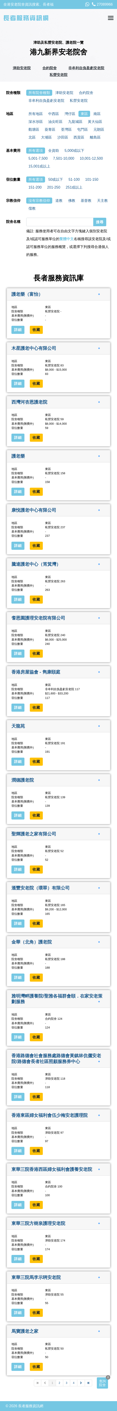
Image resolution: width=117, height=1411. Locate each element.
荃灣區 (66, 129)
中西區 (53, 114)
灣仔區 (70, 114)
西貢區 (79, 137)
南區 (97, 114)
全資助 (53, 150)
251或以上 (74, 187)
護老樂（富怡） (27, 294)
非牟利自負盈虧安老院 (86, 68)
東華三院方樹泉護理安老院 (38, 1223)
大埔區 (46, 137)
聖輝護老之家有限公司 (33, 833)
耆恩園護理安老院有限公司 (38, 617)
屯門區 (82, 129)
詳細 (18, 330)
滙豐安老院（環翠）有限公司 (40, 887)
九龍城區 (75, 122)
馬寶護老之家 (24, 1331)
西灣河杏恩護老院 (29, 402)
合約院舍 (49, 68)
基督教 (86, 200)
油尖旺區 (55, 122)
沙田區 (62, 137)
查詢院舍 (102, 1383)
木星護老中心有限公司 (33, 348)
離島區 (95, 137)
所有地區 (35, 114)
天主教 (102, 200)
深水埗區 (35, 122)
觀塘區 (33, 129)
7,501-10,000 (63, 158)
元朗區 (98, 129)
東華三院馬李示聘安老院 (36, 1277)
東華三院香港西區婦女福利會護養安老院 (51, 1169)
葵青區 (50, 129)
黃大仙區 (95, 122)
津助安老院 (22, 68)
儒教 (32, 208)
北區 (32, 137)
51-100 (74, 179)
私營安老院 (58, 75)
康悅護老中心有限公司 (33, 510)
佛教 (71, 200)
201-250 (53, 187)
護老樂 (18, 456)
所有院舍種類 (39, 93)
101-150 (91, 179)
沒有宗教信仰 (39, 200)
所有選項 (35, 150)
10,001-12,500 (91, 158)
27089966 (102, 4)
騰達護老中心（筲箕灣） (36, 563)
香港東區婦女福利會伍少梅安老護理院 (49, 1115)
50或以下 (55, 179)
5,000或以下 (74, 150)
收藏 (36, 330)
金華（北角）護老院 (31, 941)
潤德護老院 (22, 779)
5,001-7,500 (38, 158)
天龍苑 (18, 726)
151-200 (35, 187)
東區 (84, 114)
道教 (59, 200)
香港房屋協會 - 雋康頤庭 (35, 672)
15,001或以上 (39, 166)
